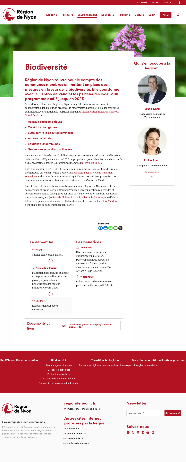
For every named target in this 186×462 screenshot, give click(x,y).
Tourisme (124, 14)
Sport (151, 14)
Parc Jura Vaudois (107, 201)
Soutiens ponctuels (173, 360)
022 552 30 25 (152, 172)
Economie (107, 14)
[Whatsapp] (110, 228)
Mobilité (51, 14)
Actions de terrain (40, 138)
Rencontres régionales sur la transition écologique (105, 365)
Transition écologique (105, 360)
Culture (139, 14)
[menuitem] (142, 2)
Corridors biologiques (42, 127)
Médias (156, 2)
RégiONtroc (7, 360)
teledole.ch (73, 428)
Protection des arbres (58, 374)
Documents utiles (27, 360)
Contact (169, 2)
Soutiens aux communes (44, 144)
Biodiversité (58, 360)
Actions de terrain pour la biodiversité (58, 383)
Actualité (141, 2)
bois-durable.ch (75, 438)
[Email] (115, 228)
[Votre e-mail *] (145, 413)
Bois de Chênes (61, 197)
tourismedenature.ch (78, 443)
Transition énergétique (146, 360)
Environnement (87, 14)
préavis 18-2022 (91, 162)
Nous (166, 15)
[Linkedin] (105, 228)
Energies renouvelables (146, 365)
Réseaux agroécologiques (45, 122)
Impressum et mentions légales (83, 408)
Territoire (67, 14)
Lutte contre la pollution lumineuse (51, 133)
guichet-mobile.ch (76, 433)
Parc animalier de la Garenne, (87, 197)
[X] (120, 228)
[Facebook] (100, 229)
